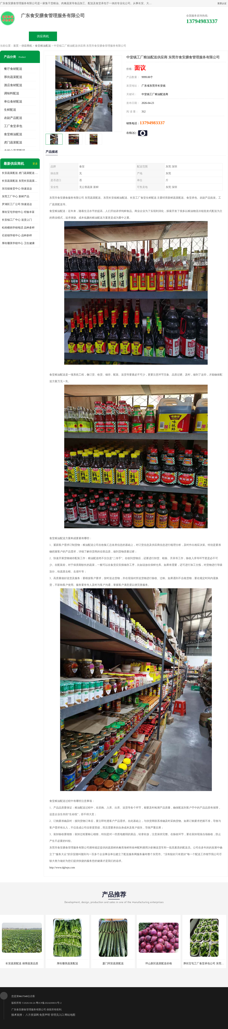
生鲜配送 (10, 109)
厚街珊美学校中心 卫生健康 (18, 243)
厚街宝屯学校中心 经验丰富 (18, 212)
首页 (16, 45)
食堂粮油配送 (43, 45)
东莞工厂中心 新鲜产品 (15, 196)
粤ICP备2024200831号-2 (49, 1002)
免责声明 (44, 1014)
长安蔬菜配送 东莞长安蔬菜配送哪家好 (20, 180)
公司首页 (14, 36)
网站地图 (70, 1014)
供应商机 (43, 36)
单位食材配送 (13, 101)
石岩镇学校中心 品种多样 (17, 235)
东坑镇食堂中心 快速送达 (17, 188)
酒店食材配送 (13, 85)
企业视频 (71, 36)
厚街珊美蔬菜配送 (67, 963)
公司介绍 (100, 36)
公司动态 (128, 36)
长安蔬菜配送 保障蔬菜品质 (22, 963)
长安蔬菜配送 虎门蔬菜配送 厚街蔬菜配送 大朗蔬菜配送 (20, 173)
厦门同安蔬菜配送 (113, 963)
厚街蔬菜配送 (13, 77)
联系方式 (185, 36)
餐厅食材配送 (13, 68)
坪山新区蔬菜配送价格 (158, 963)
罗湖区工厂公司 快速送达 (17, 204)
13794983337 (152, 122)
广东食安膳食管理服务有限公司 (28, 1009)
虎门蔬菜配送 (13, 142)
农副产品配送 (13, 117)
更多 (35, 163)
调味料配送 (11, 93)
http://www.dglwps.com (62, 867)
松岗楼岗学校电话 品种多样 (18, 227)
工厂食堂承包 (13, 126)
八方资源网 (32, 1014)
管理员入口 (57, 1014)
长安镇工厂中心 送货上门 (17, 219)
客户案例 (157, 36)
